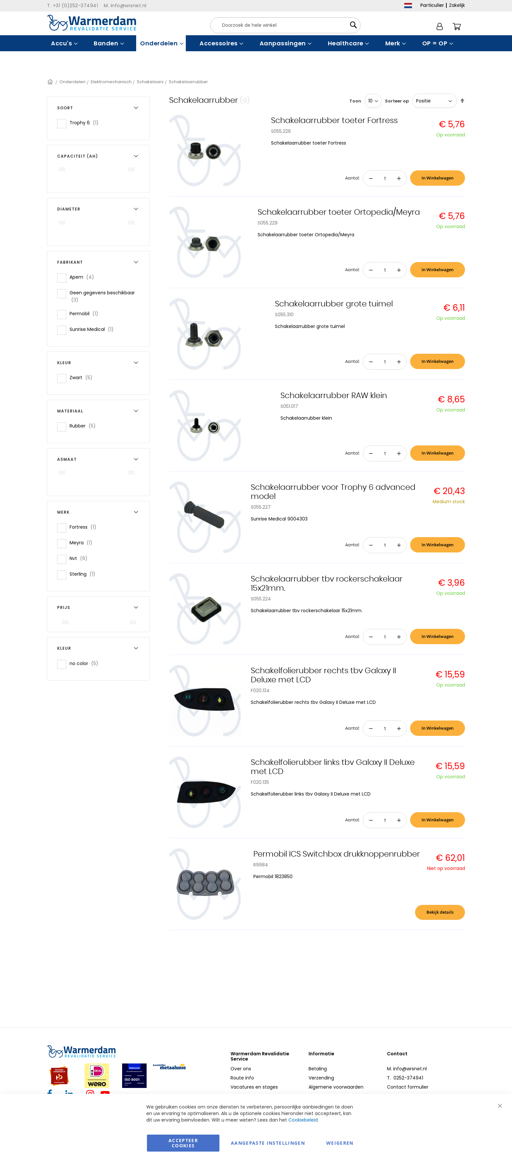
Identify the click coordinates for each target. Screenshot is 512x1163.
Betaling (318, 1068)
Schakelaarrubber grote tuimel (334, 304)
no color (86, 663)
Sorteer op (397, 101)
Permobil (86, 313)
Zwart (83, 377)
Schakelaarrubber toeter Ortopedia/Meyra (339, 212)
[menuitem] (63, 43)
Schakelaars (150, 82)
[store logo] (91, 23)
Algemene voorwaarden (336, 1087)
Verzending (321, 1078)
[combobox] (285, 25)
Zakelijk (457, 5)
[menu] (256, 43)
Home (50, 82)
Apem (84, 276)
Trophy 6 (86, 122)
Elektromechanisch (111, 82)
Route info (242, 1078)
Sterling (84, 573)
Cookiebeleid (303, 1120)
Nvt (80, 558)
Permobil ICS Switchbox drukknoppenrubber (336, 854)
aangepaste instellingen (268, 1143)
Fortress (85, 526)
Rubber (85, 425)
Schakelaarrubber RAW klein (333, 396)
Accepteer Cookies (183, 1143)
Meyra (83, 542)
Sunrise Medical (94, 329)
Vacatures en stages (254, 1087)
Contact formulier (407, 1087)
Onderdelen (72, 82)
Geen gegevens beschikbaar (102, 296)
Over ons (241, 1068)
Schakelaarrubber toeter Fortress (334, 121)
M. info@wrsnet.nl (407, 1068)
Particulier (432, 5)
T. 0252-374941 (405, 1078)
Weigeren (340, 1143)
